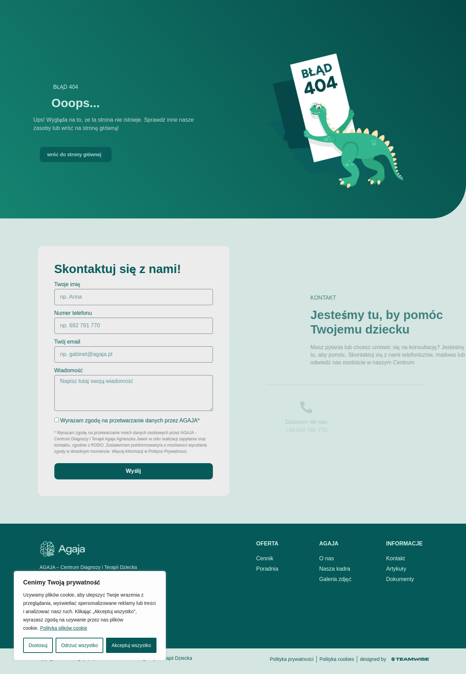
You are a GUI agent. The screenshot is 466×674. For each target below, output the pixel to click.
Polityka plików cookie (63, 628)
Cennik (234, 13)
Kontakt (310, 13)
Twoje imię (52, 284)
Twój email (52, 342)
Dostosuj (38, 645)
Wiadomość (53, 370)
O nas (153, 13)
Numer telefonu (58, 313)
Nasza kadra (193, 13)
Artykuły (396, 569)
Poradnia (271, 13)
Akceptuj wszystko (131, 645)
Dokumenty (400, 579)
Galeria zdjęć (335, 579)
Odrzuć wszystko (79, 645)
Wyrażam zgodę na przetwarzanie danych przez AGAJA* (114, 420)
